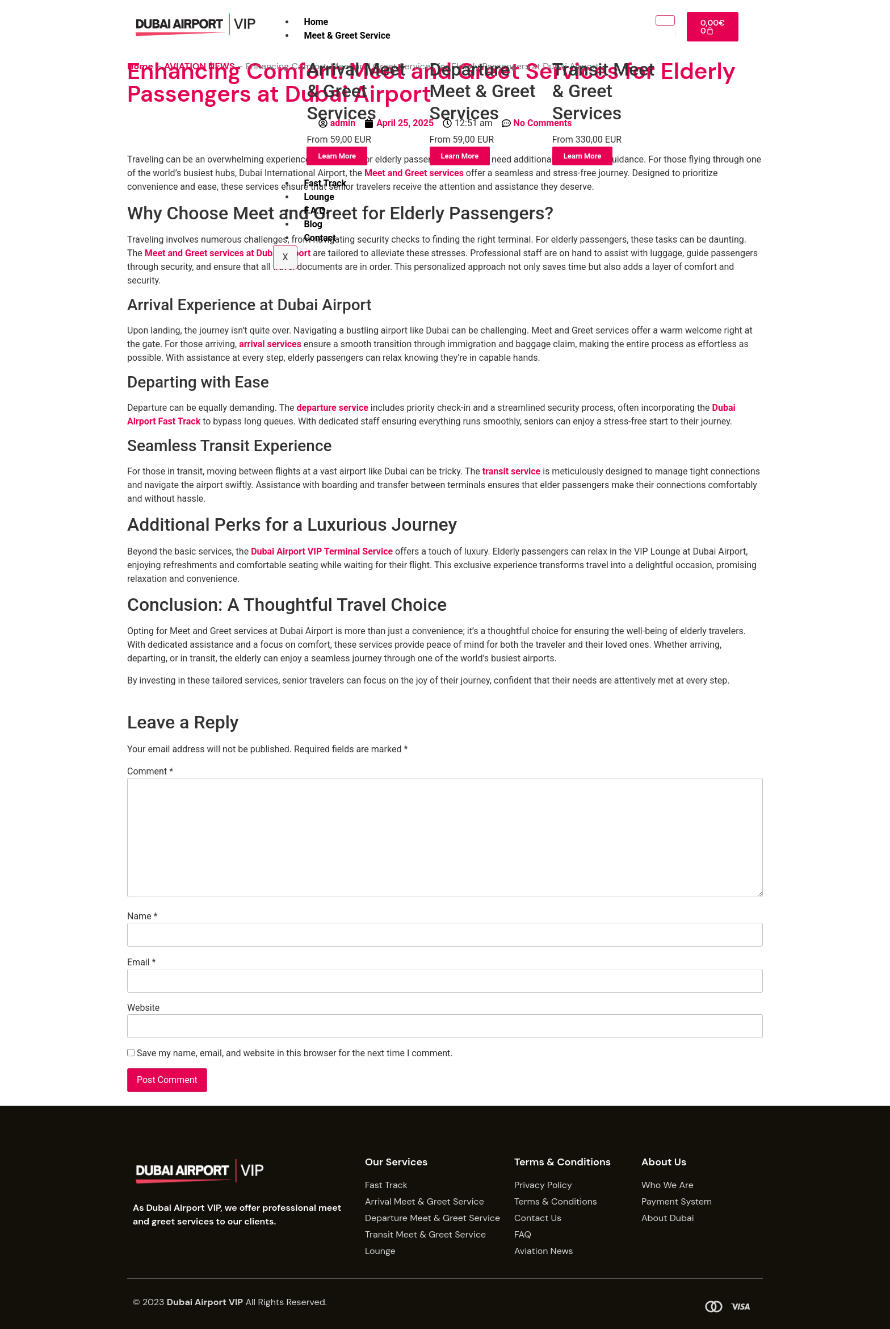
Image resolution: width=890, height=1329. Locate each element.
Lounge (319, 196)
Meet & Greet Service (347, 35)
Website (143, 1008)
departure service (332, 407)
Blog (313, 224)
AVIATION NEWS (199, 66)
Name (142, 916)
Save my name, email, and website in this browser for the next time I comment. (295, 1053)
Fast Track (325, 183)
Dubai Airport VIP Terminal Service (322, 551)
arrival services (270, 344)
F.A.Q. (316, 210)
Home (316, 21)
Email (141, 962)
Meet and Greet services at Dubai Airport (227, 253)
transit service (511, 471)
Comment (150, 771)
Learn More (337, 156)
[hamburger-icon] (665, 20)
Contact (319, 237)
